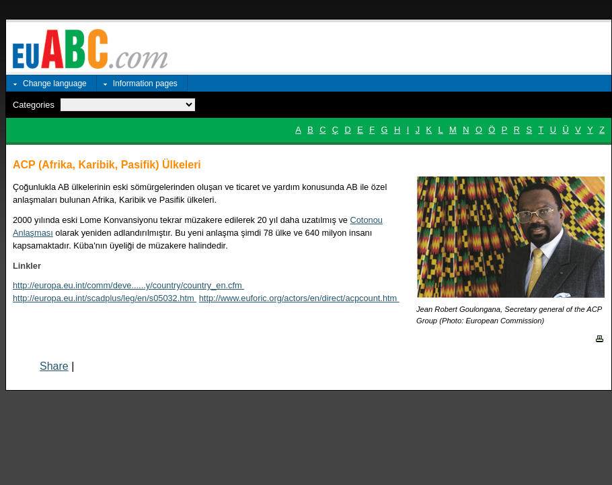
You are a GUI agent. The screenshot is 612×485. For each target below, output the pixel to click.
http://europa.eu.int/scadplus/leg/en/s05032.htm (104, 298)
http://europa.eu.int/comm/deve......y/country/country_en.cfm (128, 285)
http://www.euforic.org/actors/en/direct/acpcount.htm (299, 298)
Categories (33, 105)
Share (54, 366)
